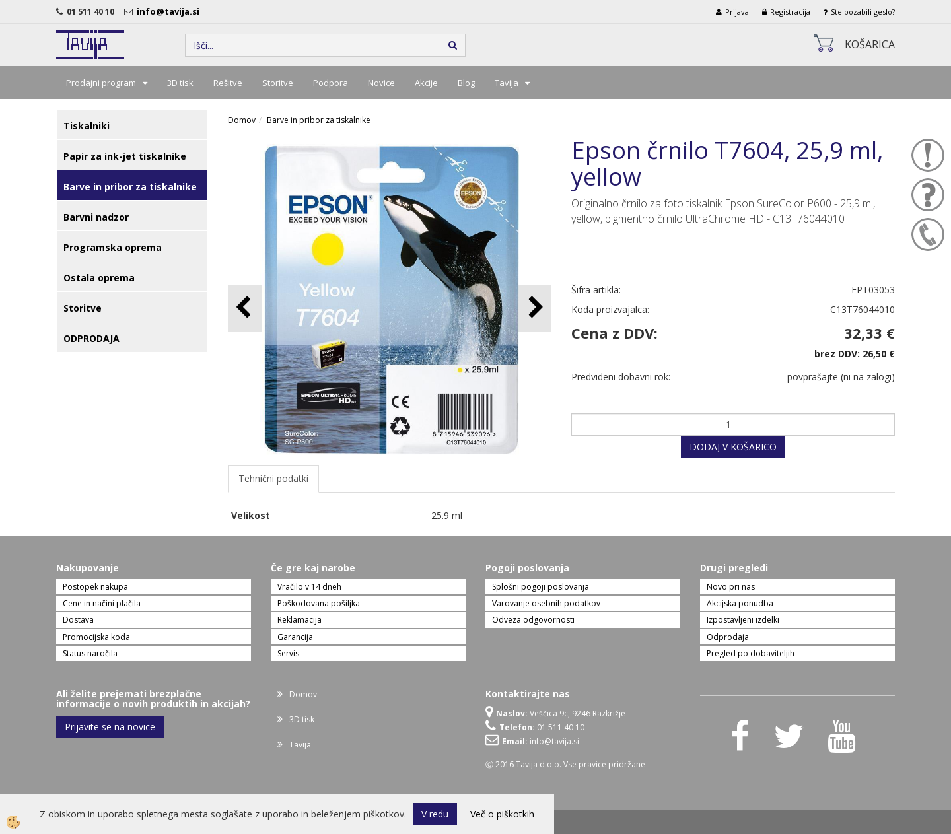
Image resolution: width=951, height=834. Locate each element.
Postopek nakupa (95, 586)
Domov (242, 119)
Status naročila (90, 653)
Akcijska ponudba (740, 603)
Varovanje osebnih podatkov (546, 603)
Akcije (426, 82)
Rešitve (227, 82)
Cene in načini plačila (102, 603)
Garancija (295, 637)
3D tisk (180, 82)
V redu (434, 814)
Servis (288, 653)
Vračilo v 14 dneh (309, 586)
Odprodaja (728, 637)
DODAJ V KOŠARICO (733, 446)
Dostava (78, 619)
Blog (466, 82)
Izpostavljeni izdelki (743, 619)
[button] (534, 308)
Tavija (506, 82)
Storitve (277, 82)
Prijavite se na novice (110, 726)
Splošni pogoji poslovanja (540, 586)
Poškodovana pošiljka (318, 603)
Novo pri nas (731, 586)
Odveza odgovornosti (533, 619)
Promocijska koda (96, 637)
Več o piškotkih (502, 814)
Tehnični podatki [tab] (273, 478)
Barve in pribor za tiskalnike (318, 119)
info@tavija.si (170, 11)
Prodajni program (101, 82)
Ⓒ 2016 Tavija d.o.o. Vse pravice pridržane (565, 764)
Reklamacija (299, 619)
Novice (381, 82)
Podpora (330, 82)
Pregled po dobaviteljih (750, 653)
